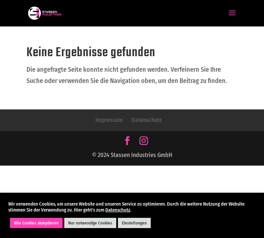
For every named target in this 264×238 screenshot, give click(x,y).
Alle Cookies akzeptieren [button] (36, 222)
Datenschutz (147, 120)
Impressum (109, 120)
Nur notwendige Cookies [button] (90, 222)
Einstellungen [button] (134, 222)
